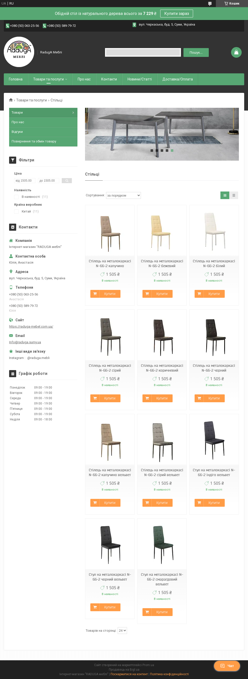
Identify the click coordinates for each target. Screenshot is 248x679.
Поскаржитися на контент (129, 674)
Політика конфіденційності (169, 674)
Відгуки (17, 132)
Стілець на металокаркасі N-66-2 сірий (110, 368)
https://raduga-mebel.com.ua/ (31, 326)
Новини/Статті (140, 79)
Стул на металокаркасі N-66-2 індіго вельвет (214, 472)
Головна (16, 79)
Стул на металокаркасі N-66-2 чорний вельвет (110, 576)
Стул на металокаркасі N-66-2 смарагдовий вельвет (162, 579)
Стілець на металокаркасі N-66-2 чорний (214, 368)
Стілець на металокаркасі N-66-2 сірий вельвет (162, 472)
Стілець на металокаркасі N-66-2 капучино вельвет (110, 472)
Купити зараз (176, 13)
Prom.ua (148, 665)
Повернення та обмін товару (34, 141)
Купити (109, 294)
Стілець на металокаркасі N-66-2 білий (214, 263)
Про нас (84, 79)
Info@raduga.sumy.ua (25, 342)
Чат (227, 666)
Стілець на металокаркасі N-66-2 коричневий (162, 368)
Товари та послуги (48, 79)
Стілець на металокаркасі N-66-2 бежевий (162, 263)
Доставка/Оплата (177, 79)
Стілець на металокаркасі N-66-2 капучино (110, 263)
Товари (17, 112)
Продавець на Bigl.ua (124, 669)
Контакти (109, 79)
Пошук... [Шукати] (196, 52)
